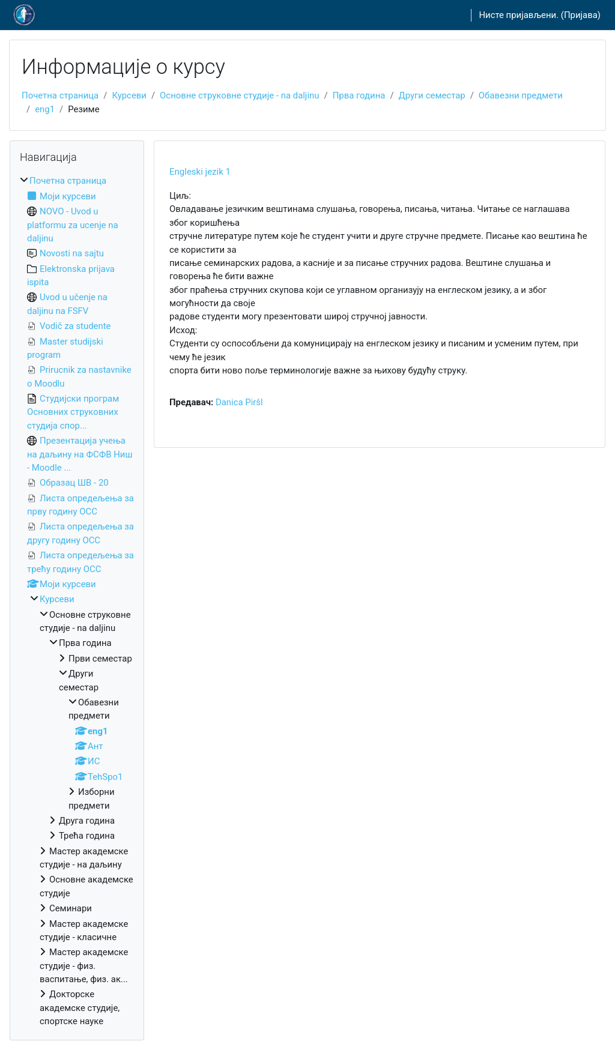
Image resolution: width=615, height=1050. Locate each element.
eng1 (45, 109)
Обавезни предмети (521, 95)
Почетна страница (60, 95)
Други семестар (432, 95)
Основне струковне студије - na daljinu (239, 95)
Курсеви (129, 95)
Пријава (581, 15)
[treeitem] (77, 601)
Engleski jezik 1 (200, 171)
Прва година (359, 95)
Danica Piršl (239, 402)
